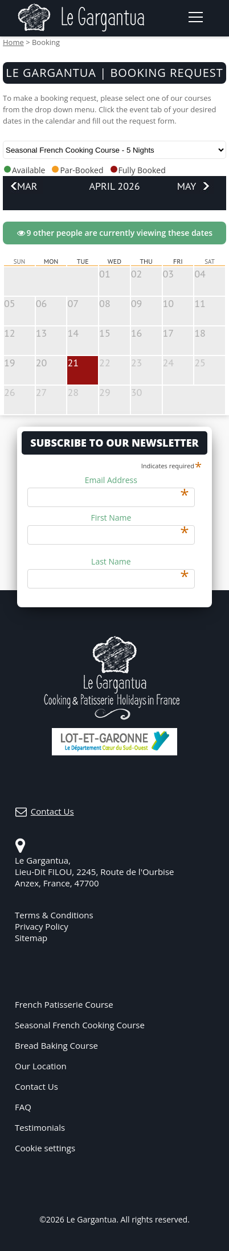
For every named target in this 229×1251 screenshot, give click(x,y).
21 (73, 362)
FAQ (23, 1107)
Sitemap (31, 937)
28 (73, 392)
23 (136, 362)
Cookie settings (45, 1148)
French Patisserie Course (64, 1004)
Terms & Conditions (54, 915)
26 (9, 392)
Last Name (140, 561)
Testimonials (40, 1127)
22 (105, 362)
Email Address (137, 480)
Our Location (41, 1066)
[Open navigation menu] (194, 17)
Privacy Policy (41, 926)
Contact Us (36, 1086)
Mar (27, 186)
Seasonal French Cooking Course (80, 1025)
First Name (140, 518)
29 (105, 392)
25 (200, 362)
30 (136, 392)
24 (168, 362)
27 (41, 392)
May (187, 186)
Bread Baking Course (56, 1045)
